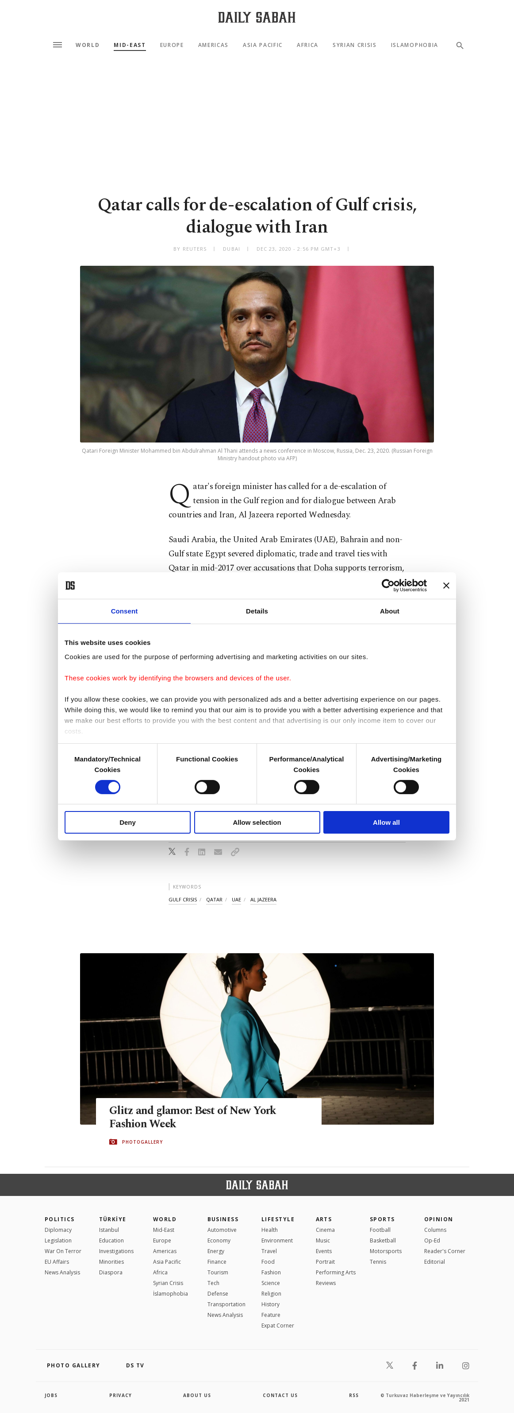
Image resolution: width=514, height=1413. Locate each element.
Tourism (217, 1272)
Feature (270, 1315)
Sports (382, 1219)
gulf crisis (183, 899)
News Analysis (62, 1272)
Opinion (438, 1219)
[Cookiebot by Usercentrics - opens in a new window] (388, 585)
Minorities (111, 1261)
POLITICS (60, 1219)
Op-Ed (432, 1240)
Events (324, 1251)
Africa (307, 45)
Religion (271, 1293)
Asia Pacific (263, 45)
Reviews (326, 1283)
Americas (213, 45)
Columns (435, 1230)
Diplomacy (58, 1230)
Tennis (378, 1261)
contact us (280, 1395)
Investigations (116, 1251)
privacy (120, 1395)
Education (111, 1240)
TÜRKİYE (113, 1219)
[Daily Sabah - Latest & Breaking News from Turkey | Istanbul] (256, 17)
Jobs (51, 1395)
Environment (277, 1240)
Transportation (226, 1304)
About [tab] (389, 611)
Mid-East (130, 45)
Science (270, 1283)
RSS (354, 1395)
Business (223, 1219)
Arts (324, 1219)
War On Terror (63, 1251)
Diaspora (111, 1272)
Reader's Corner (444, 1251)
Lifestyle (278, 1219)
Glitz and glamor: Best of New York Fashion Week (193, 1117)
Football (380, 1230)
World (88, 45)
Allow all (386, 822)
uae (236, 899)
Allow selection (257, 822)
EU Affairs (57, 1261)
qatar (214, 899)
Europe (172, 45)
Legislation (58, 1240)
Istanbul (109, 1230)
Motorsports (386, 1251)
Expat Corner (277, 1325)
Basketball (383, 1240)
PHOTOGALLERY (142, 1142)
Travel (269, 1251)
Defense (217, 1293)
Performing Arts (336, 1272)
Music (323, 1240)
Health (269, 1230)
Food (268, 1261)
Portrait (325, 1261)
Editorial (434, 1261)
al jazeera (263, 899)
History (270, 1304)
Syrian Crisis (355, 45)
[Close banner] (446, 585)
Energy (215, 1251)
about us (197, 1395)
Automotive (222, 1230)
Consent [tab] (124, 611)
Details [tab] (257, 611)
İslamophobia (170, 1293)
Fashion (271, 1272)
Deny (127, 822)
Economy (218, 1240)
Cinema (325, 1230)
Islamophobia (414, 45)
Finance (216, 1261)
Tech (213, 1283)
